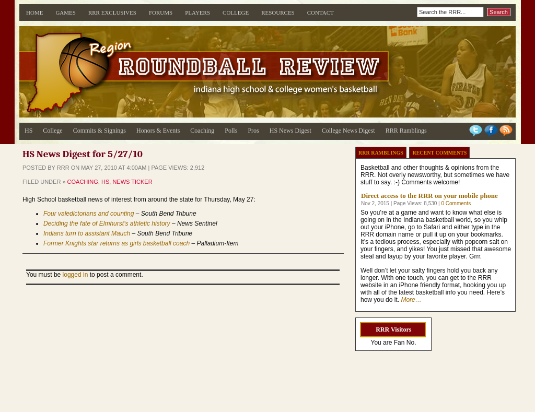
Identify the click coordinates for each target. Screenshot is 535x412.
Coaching (202, 130)
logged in (75, 274)
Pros (253, 130)
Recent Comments (439, 153)
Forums (160, 12)
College (236, 12)
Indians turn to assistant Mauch (86, 233)
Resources (278, 12)
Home (34, 12)
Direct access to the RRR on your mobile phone (429, 195)
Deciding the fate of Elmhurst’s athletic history (106, 223)
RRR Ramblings (406, 130)
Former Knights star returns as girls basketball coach (116, 243)
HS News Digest (290, 130)
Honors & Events (158, 130)
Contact (320, 12)
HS (28, 130)
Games (65, 12)
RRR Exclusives (112, 12)
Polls (231, 130)
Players (197, 12)
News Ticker (132, 182)
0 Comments (456, 203)
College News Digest (348, 130)
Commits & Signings (99, 130)
